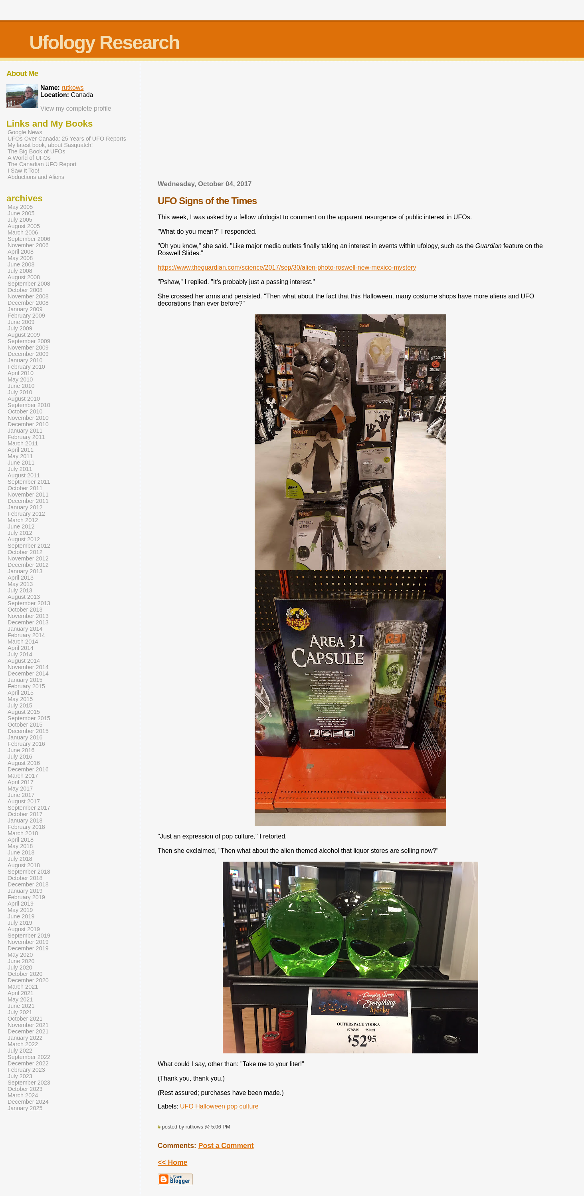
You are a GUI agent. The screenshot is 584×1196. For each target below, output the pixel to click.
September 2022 (29, 1057)
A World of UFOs (29, 158)
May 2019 (20, 910)
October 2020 (25, 974)
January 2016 (25, 737)
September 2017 (29, 808)
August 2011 (24, 475)
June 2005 (21, 213)
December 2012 (28, 565)
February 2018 (26, 827)
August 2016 (24, 763)
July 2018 (20, 859)
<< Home (172, 1162)
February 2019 (26, 897)
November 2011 (28, 494)
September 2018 (29, 871)
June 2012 (21, 526)
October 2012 (25, 552)
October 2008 (25, 290)
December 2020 (28, 980)
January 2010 (25, 360)
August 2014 (24, 661)
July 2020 (20, 967)
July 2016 (20, 756)
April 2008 (21, 251)
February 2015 (26, 686)
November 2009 (28, 347)
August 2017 (24, 801)
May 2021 (20, 999)
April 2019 (21, 903)
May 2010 (20, 379)
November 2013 (28, 616)
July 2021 (20, 1012)
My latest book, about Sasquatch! (50, 145)
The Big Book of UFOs (36, 151)
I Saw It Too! (23, 170)
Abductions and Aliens (36, 177)
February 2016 (26, 744)
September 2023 (29, 1082)
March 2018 (23, 833)
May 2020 (20, 955)
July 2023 (20, 1076)
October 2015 (25, 724)
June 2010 (21, 386)
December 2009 (28, 354)
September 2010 (29, 405)
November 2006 (28, 245)
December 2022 (28, 1063)
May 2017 (20, 788)
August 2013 (24, 597)
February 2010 (26, 367)
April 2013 (21, 577)
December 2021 (28, 1031)
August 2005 (24, 226)
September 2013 (29, 603)
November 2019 (28, 942)
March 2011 (23, 443)
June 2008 (21, 264)
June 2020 (21, 961)
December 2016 (28, 769)
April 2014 (21, 648)
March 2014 (23, 641)
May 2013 (20, 584)
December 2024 (28, 1102)
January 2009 (25, 309)
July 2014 (20, 654)
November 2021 (28, 1025)
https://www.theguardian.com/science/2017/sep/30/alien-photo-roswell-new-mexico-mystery (287, 267)
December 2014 (28, 673)
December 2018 (28, 884)
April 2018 (21, 839)
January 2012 (25, 507)
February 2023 (26, 1070)
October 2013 (25, 609)
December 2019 (28, 948)
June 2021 (21, 1006)
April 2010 (21, 373)
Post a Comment (226, 1146)
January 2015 (25, 680)
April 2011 (21, 450)
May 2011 (20, 456)
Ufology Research (104, 42)
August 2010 (24, 398)
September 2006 (29, 239)
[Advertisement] (350, 123)
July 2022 (20, 1050)
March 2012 (23, 520)
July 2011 (20, 469)
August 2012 (24, 539)
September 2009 (29, 341)
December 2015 (28, 731)
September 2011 (29, 482)
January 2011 (25, 430)
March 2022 (23, 1044)
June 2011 (21, 462)
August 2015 (24, 712)
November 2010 (28, 418)
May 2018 (20, 846)
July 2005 (20, 220)
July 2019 (20, 923)
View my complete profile (75, 108)
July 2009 (20, 328)
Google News (25, 132)
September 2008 (29, 283)
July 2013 (20, 590)
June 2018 (21, 852)
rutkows (72, 87)
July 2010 (20, 392)
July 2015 (20, 705)
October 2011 (25, 488)
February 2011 (26, 437)
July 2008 (20, 271)
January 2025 (25, 1108)
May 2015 (20, 699)
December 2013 (28, 622)
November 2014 (28, 667)
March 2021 (23, 986)
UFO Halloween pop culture (219, 1106)
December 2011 (28, 501)
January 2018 (25, 820)
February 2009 (26, 315)
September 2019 (29, 935)
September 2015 (29, 718)
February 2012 (26, 514)
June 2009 (21, 322)
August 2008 (24, 277)
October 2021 (25, 1018)
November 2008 (28, 296)
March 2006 (23, 232)
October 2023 (25, 1089)
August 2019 (24, 929)
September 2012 (29, 545)
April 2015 (21, 692)
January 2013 (25, 571)
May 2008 (20, 258)
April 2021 (21, 993)
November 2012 (28, 558)
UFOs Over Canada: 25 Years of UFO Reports (67, 138)
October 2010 (25, 411)
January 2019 (25, 891)
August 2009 (24, 335)
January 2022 (25, 1038)
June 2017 (21, 795)
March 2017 (23, 776)
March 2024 (23, 1095)
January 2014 (25, 629)
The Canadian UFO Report (42, 164)
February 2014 (26, 635)
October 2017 (25, 814)
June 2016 (21, 750)
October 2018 (25, 878)
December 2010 (28, 424)
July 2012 (20, 533)
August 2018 (24, 865)
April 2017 (21, 782)
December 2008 (28, 303)
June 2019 (21, 916)
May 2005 (20, 207)
